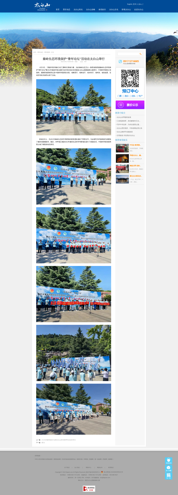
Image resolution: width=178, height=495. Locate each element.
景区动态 (66, 9)
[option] (73, 107)
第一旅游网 (98, 459)
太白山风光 (78, 9)
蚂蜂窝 (110, 459)
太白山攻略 (90, 9)
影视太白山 (126, 9)
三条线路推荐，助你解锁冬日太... (128, 121)
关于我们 (67, 467)
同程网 (105, 459)
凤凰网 (91, 459)
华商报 (86, 459)
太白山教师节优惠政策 (125, 132)
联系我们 (111, 467)
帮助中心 (88, 467)
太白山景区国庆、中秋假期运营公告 (129, 128)
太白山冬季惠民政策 (124, 117)
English (129, 4)
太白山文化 (113, 9)
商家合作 (100, 467)
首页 (57, 9)
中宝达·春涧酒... (135, 145)
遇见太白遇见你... (136, 176)
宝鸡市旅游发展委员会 (69, 459)
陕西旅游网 (57, 459)
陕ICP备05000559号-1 (93, 472)
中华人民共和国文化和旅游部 (43, 459)
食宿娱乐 (102, 9)
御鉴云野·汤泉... (135, 166)
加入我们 (77, 467)
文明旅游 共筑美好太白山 (126, 135)
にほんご (140, 4)
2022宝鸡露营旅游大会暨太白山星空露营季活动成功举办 (59, 440)
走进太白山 (138, 9)
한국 (134, 4)
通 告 (43, 442)
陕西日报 (79, 459)
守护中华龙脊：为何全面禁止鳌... (128, 124)
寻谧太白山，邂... (136, 155)
